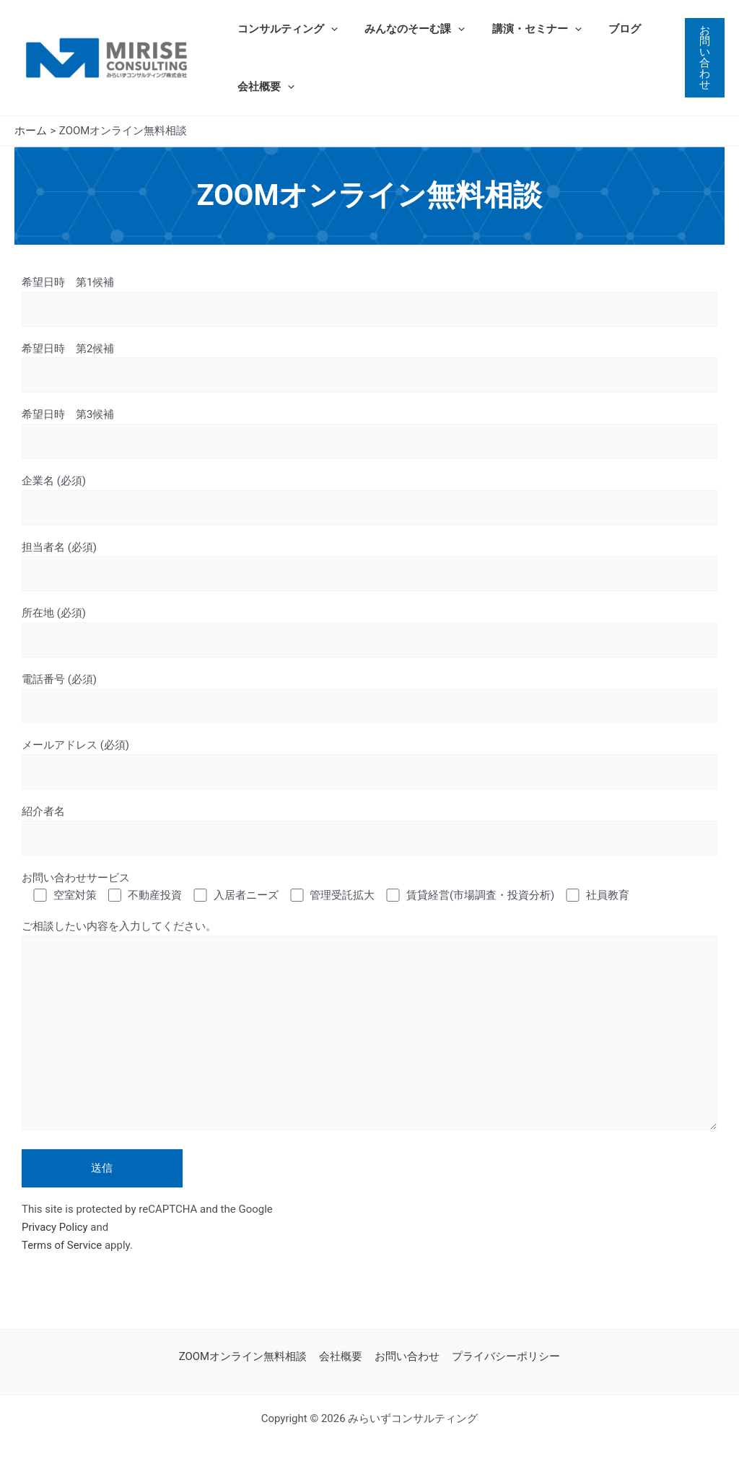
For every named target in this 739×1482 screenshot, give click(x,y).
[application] (328, 29)
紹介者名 (369, 832)
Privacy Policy (55, 1230)
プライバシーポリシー (504, 1356)
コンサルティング (285, 29)
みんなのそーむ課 (407, 29)
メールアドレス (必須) (369, 766)
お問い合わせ (406, 1356)
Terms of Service (62, 1248)
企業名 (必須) (369, 500)
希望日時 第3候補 (369, 434)
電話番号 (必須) (369, 699)
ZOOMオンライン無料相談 (245, 1356)
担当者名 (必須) (369, 567)
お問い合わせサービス (76, 879)
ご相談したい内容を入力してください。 (369, 1032)
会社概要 (263, 86)
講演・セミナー (523, 29)
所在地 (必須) (369, 633)
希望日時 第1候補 (369, 301)
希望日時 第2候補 (369, 367)
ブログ (606, 28)
